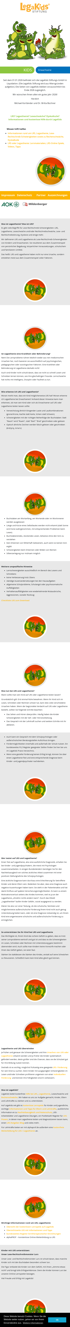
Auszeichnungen (57, 195)
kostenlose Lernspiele (33, 1105)
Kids (28, 70)
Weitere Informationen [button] (33, 1323)
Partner (41, 195)
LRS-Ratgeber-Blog (15, 1122)
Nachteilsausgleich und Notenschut (34, 1112)
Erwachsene (44, 69)
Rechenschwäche (9, 1097)
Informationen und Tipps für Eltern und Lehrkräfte (33, 1108)
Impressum (8, 195)
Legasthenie (44, 1093)
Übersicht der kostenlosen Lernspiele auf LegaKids (30, 1226)
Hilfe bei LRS (31, 1093)
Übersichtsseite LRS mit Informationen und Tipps (29, 1230)
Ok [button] (57, 1320)
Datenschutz (24, 195)
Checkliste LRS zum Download (15, 600)
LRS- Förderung (60, 1067)
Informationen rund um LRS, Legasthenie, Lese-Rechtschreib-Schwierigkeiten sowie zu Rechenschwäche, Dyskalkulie (36, 136)
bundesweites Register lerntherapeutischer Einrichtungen (33, 1233)
